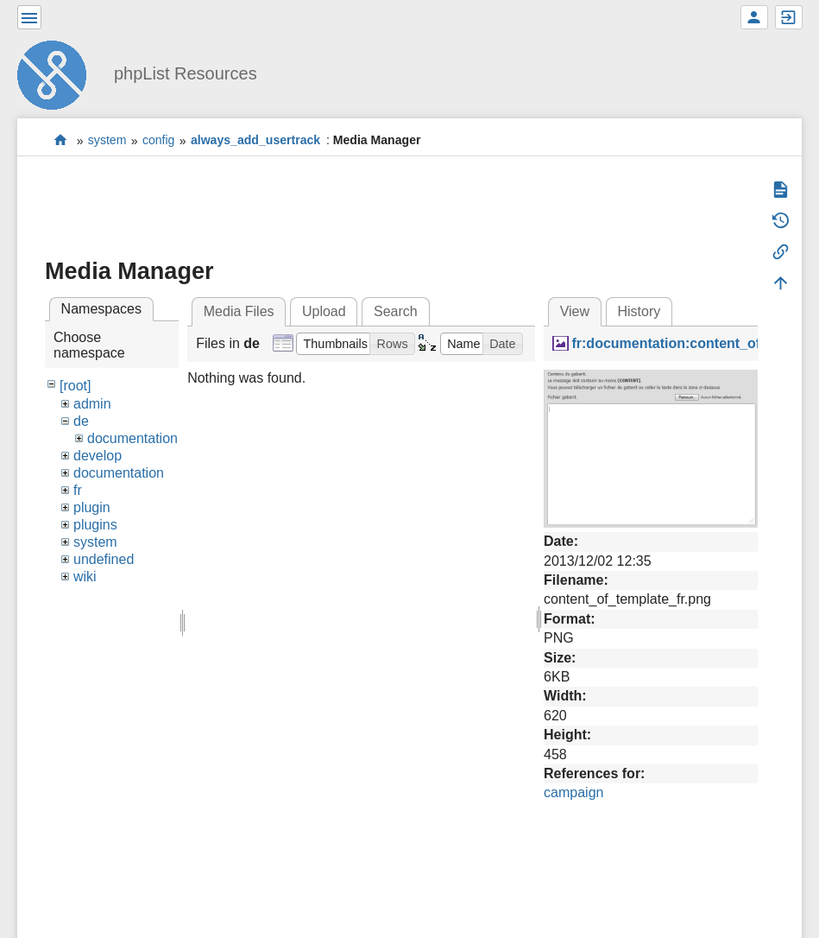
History (638, 311)
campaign (573, 792)
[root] (75, 385)
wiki (85, 576)
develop (97, 455)
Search (396, 311)
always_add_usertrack (255, 141)
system (107, 141)
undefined (103, 559)
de (81, 421)
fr (77, 490)
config (158, 141)
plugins (95, 524)
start (60, 140)
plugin (91, 507)
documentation (132, 438)
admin (92, 403)
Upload (324, 311)
